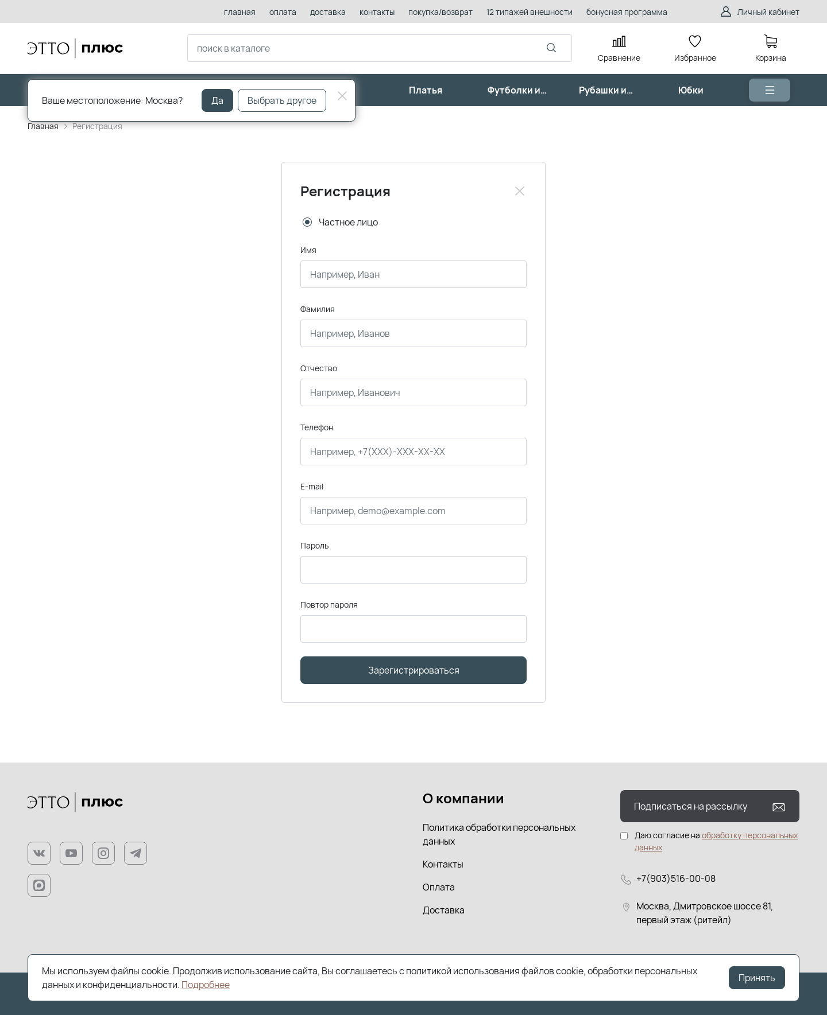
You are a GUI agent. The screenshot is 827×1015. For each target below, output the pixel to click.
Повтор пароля (329, 604)
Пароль (314, 545)
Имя (308, 249)
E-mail (311, 486)
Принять (757, 977)
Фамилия (317, 309)
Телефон (316, 427)
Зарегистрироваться (413, 670)
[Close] (520, 191)
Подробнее (205, 984)
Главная (43, 125)
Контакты (443, 864)
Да (217, 100)
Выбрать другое (282, 100)
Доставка (444, 910)
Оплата (439, 887)
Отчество (318, 368)
